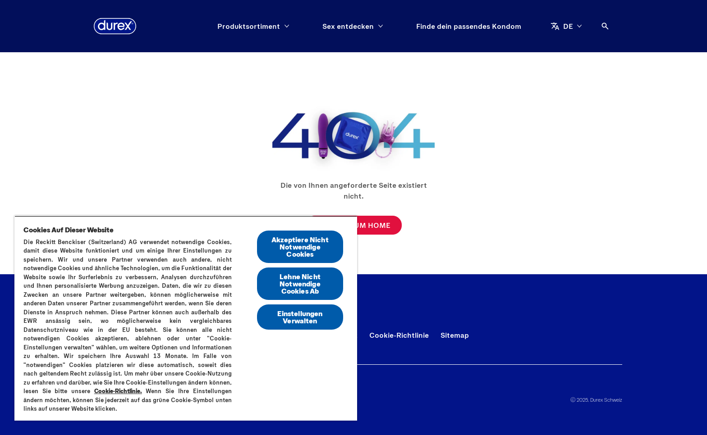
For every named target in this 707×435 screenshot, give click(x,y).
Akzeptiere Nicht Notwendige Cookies (300, 246)
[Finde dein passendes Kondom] (468, 26)
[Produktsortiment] (248, 26)
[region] (185, 318)
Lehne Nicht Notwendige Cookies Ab (300, 283)
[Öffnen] (605, 26)
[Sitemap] (454, 335)
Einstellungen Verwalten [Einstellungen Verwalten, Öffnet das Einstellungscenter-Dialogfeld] (299, 317)
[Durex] (115, 26)
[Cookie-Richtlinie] (399, 335)
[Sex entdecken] (348, 26)
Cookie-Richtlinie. (118, 390)
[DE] (566, 26)
